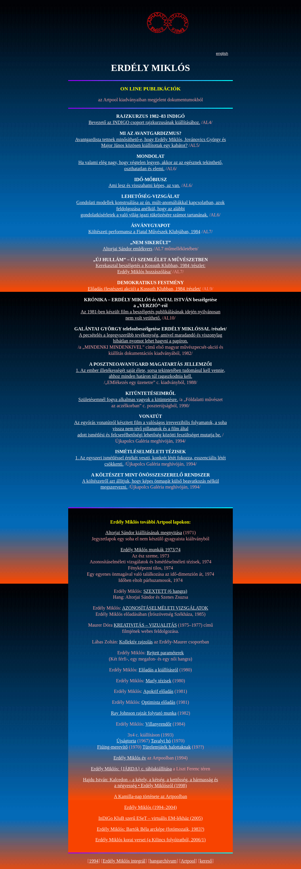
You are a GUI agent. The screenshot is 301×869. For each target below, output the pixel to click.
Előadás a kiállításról (158, 669)
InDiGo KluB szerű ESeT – (150, 818)
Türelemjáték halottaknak (167, 746)
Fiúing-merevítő (112, 746)
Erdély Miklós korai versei (150, 839)
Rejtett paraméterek (165, 652)
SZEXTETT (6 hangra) (165, 591)
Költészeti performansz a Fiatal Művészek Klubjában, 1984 (144, 231)
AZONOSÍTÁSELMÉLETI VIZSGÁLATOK (165, 607)
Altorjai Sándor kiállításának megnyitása (143, 532)
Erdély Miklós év (129, 757)
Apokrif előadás (158, 691)
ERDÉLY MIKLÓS (150, 67)
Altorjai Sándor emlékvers (127, 248)
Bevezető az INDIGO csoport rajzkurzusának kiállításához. (144, 122)
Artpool (188, 860)
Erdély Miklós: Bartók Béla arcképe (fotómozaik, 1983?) (150, 829)
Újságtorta (126, 740)
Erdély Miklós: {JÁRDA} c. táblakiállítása (131, 768)
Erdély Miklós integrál (124, 860)
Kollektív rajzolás (136, 641)
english (222, 53)
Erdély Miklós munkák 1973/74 (150, 549)
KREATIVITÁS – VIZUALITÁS (145, 625)
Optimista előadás (158, 702)
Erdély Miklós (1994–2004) (150, 807)
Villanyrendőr (158, 723)
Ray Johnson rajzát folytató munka (143, 713)
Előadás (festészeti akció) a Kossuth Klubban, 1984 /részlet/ (144, 288)
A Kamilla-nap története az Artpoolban (150, 796)
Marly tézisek (158, 680)
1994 (93, 860)
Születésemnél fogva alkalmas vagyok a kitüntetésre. (128, 399)
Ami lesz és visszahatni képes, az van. (144, 185)
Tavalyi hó (161, 740)
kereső (206, 860)
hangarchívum (163, 860)
